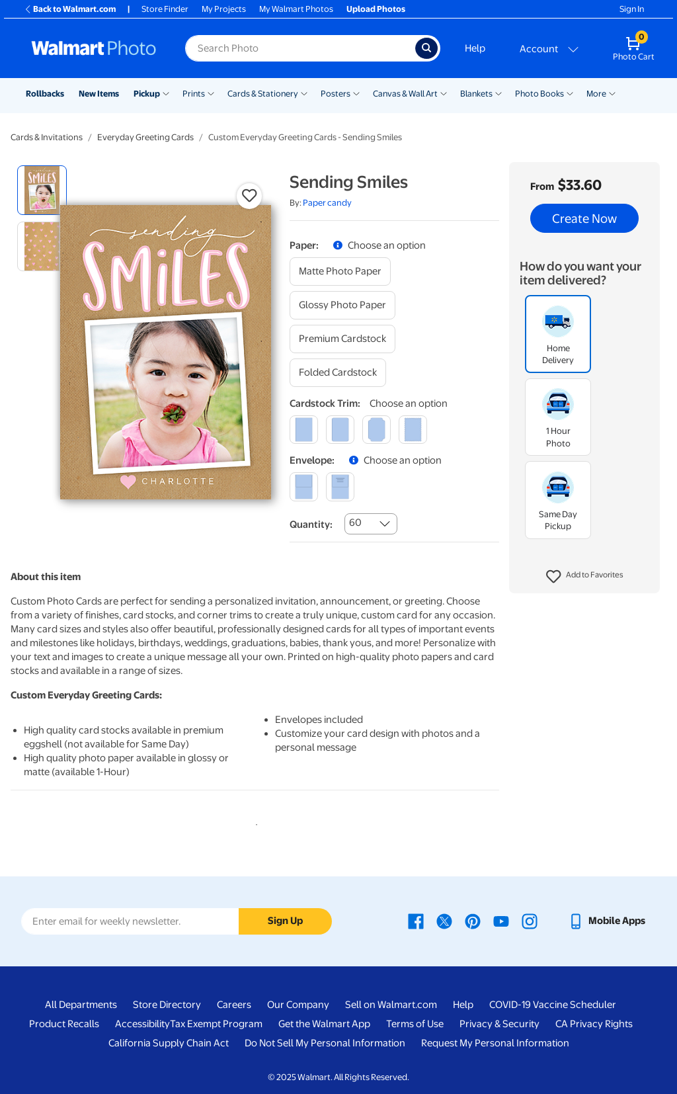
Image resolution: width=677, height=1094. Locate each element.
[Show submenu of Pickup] (166, 93)
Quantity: (311, 524)
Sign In (631, 9)
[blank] (304, 486)
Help (475, 48)
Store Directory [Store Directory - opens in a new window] (167, 1005)
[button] (584, 577)
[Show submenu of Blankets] (498, 93)
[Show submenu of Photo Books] (570, 93)
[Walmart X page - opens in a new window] (444, 921)
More (596, 94)
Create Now (584, 218)
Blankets (476, 94)
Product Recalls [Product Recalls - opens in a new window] (64, 1024)
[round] (340, 429)
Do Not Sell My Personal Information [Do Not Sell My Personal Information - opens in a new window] (325, 1043)
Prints (193, 94)
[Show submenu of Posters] (356, 93)
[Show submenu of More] (612, 93)
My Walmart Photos (296, 9)
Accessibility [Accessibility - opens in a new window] (142, 1024)
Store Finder (164, 9)
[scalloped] (413, 429)
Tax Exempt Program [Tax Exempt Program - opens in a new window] (216, 1024)
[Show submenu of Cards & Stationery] (304, 93)
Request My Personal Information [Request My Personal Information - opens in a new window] (495, 1043)
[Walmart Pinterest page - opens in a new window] (473, 921)
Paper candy (327, 203)
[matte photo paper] (340, 271)
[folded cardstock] (338, 372)
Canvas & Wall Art (405, 94)
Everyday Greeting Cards (145, 137)
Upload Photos (375, 9)
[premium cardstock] (342, 339)
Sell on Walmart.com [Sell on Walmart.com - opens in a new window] (391, 1005)
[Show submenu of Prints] (211, 93)
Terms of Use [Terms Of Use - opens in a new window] (415, 1024)
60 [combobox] (355, 522)
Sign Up (285, 921)
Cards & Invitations (47, 137)
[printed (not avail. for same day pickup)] (340, 486)
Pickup (147, 94)
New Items (99, 94)
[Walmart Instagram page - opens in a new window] (530, 921)
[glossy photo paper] (342, 305)
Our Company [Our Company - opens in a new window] (298, 1005)
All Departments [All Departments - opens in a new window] (81, 1005)
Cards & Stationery (262, 94)
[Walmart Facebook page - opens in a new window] (416, 921)
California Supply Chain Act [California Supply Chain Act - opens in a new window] (168, 1043)
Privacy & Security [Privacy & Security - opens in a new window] (499, 1024)
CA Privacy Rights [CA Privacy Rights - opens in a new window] (594, 1024)
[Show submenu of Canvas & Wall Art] (444, 93)
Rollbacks (45, 94)
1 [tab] (253, 822)
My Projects (224, 9)
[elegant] (376, 429)
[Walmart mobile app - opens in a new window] (606, 921)
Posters (335, 94)
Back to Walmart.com (70, 9)
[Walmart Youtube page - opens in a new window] (501, 921)
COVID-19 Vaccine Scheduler (552, 1005)
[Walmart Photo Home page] (94, 48)
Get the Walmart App (324, 1024)
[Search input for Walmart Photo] (300, 48)
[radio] (42, 190)
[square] (304, 429)
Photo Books (539, 94)
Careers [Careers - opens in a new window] (234, 1005)
